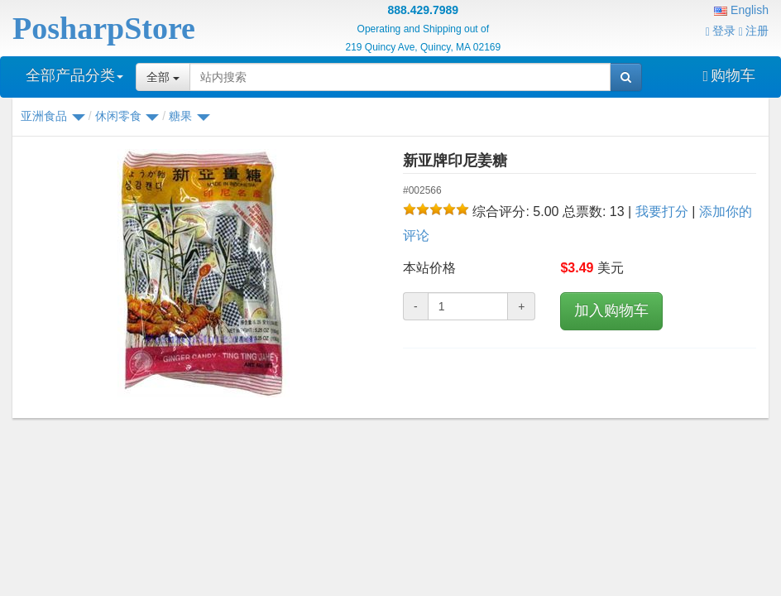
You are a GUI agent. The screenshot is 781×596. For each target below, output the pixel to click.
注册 (754, 30)
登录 (720, 30)
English (741, 10)
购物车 (728, 75)
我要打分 (661, 211)
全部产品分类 (74, 75)
